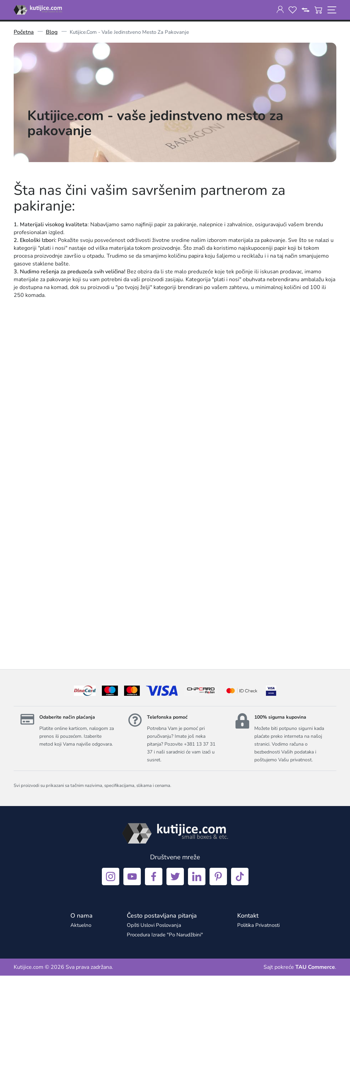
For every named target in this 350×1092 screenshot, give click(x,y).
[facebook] (153, 993)
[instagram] (110, 993)
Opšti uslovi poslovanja (154, 1041)
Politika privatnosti (258, 1041)
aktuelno (80, 1041)
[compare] (305, 9)
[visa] (271, 807)
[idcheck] (242, 807)
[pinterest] (218, 993)
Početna (24, 32)
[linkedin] (196, 993)
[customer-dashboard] (280, 10)
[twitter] (175, 993)
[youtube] (132, 993)
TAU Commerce (315, 1083)
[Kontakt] (247, 1032)
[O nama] (81, 1032)
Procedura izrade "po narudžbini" (165, 1051)
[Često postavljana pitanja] (162, 1032)
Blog (52, 32)
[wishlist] (292, 9)
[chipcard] (201, 807)
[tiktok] (239, 993)
